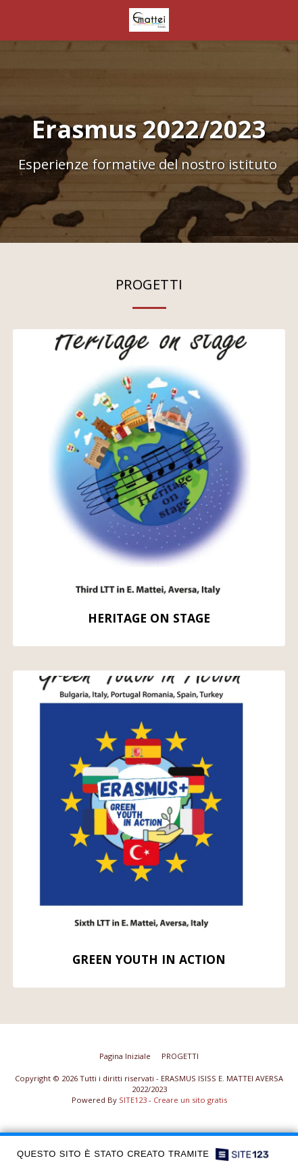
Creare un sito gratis (190, 1100)
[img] (149, 465)
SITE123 (133, 1100)
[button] (14, 19)
